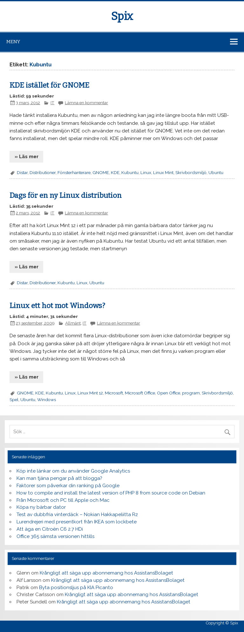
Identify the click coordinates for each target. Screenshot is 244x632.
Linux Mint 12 (90, 392)
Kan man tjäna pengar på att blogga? (59, 478)
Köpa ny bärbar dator (41, 507)
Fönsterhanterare (74, 172)
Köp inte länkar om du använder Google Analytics (73, 471)
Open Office (168, 392)
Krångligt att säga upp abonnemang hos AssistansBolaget (106, 573)
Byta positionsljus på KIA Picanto (76, 587)
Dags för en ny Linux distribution (66, 195)
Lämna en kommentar (86, 102)
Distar (22, 172)
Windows (46, 399)
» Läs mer (26, 156)
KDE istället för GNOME (49, 85)
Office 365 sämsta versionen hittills (55, 536)
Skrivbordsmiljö (191, 172)
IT (52, 102)
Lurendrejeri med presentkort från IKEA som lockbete (77, 522)
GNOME (100, 172)
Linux (145, 172)
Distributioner (43, 172)
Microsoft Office (140, 392)
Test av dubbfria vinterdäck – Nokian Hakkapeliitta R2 (77, 514)
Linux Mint (163, 172)
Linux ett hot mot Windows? (57, 305)
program (191, 392)
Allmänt (73, 323)
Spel (14, 399)
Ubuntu (215, 172)
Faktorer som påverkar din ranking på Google (68, 485)
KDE (115, 172)
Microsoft (114, 392)
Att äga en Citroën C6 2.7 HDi (50, 529)
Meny (13, 41)
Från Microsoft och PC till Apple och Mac (63, 500)
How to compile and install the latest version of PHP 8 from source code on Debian (111, 493)
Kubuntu (130, 172)
